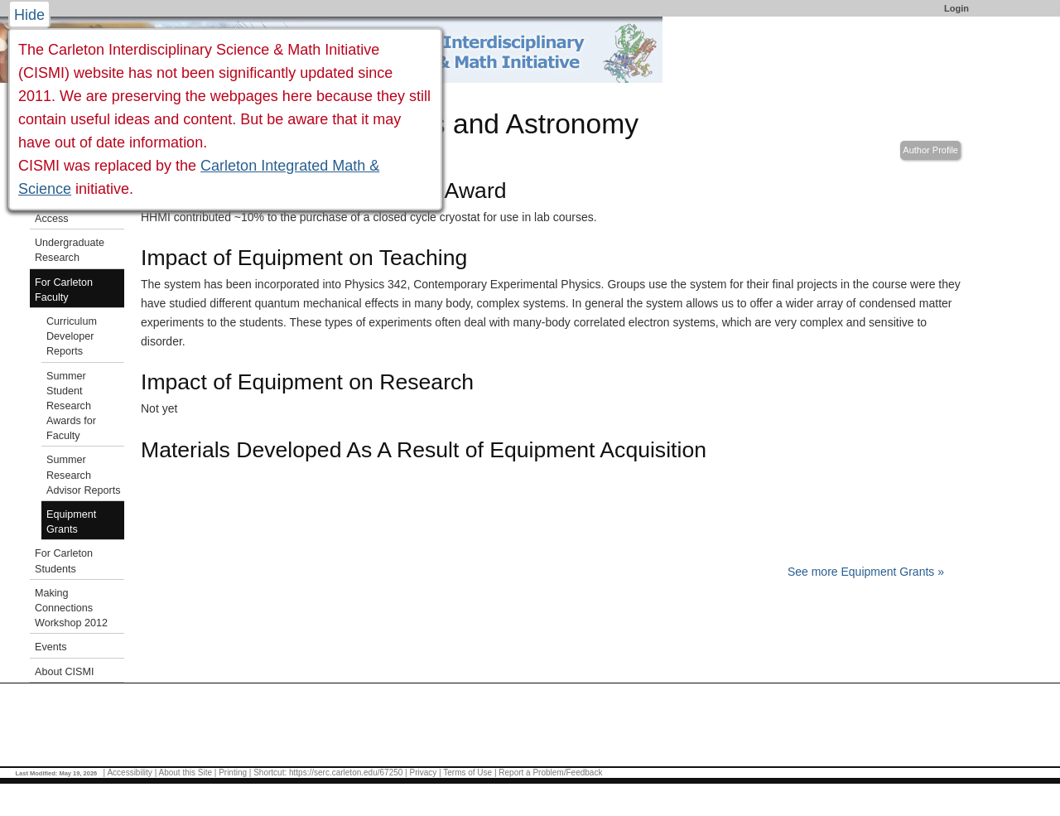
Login (956, 8)
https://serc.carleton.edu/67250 (345, 772)
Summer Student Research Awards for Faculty (71, 406)
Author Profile (930, 150)
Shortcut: (270, 772)
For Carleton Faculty (64, 290)
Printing (233, 772)
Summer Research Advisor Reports (83, 474)
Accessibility (129, 772)
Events (51, 647)
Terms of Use (467, 772)
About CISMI (64, 672)
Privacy (422, 772)
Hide (29, 15)
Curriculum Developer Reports (71, 336)
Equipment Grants (71, 522)
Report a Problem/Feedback (550, 772)
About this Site (184, 772)
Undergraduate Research (69, 250)
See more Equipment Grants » (866, 571)
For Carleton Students (64, 561)
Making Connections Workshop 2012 (71, 608)
